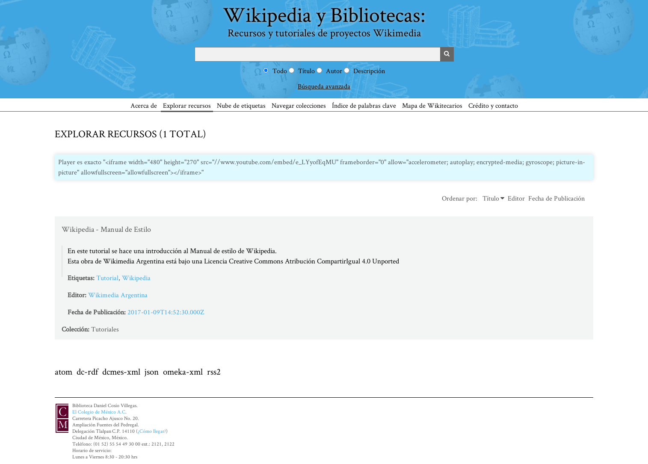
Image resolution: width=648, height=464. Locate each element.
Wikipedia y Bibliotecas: (324, 19)
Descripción (369, 70)
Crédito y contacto (493, 105)
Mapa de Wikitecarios (432, 105)
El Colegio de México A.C (98, 411)
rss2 (214, 371)
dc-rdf (87, 371)
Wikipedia (136, 277)
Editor (516, 198)
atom (63, 371)
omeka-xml (183, 371)
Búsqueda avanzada (324, 86)
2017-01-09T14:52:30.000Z (165, 311)
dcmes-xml (121, 371)
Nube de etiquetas (241, 105)
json (152, 371)
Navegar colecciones (299, 105)
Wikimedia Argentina (118, 294)
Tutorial (107, 277)
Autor (334, 70)
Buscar (447, 54)
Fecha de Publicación (556, 198)
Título (306, 70)
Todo (279, 70)
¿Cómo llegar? (152, 431)
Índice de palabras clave (364, 105)
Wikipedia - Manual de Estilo (106, 229)
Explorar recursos (187, 105)
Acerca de (143, 105)
